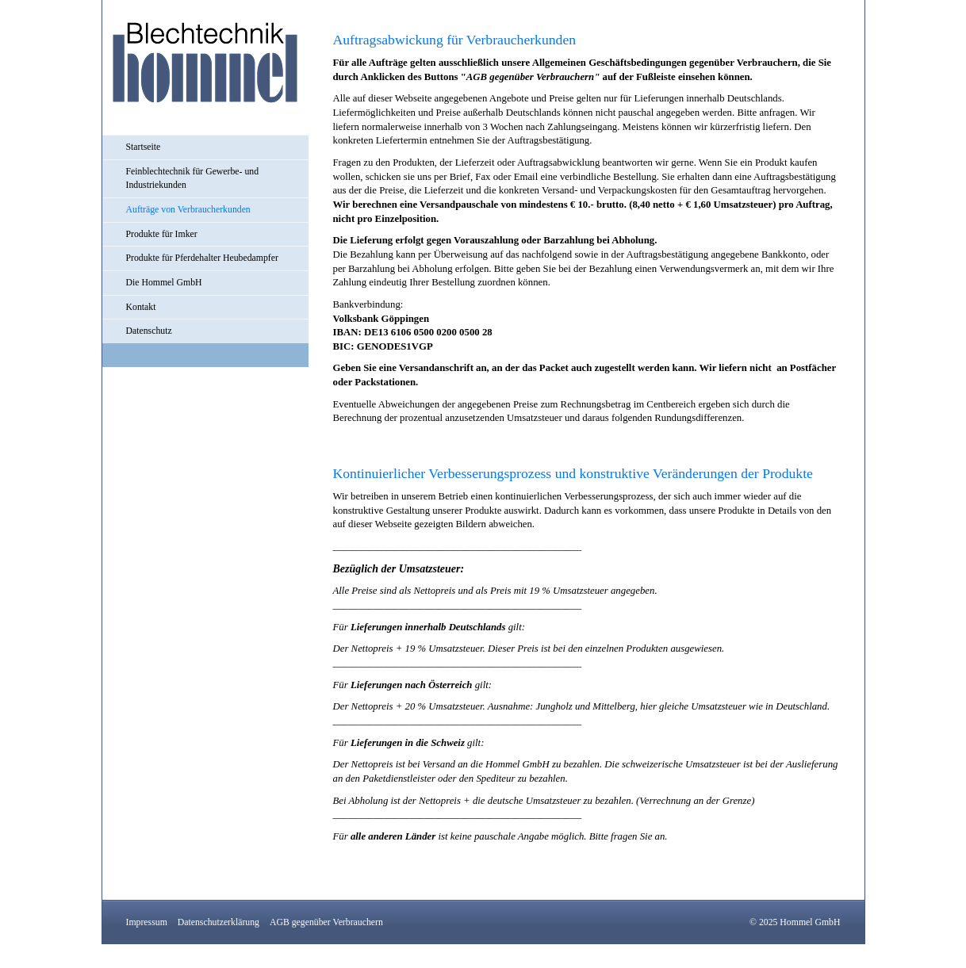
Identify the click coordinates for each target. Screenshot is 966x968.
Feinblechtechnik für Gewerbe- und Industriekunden (192, 178)
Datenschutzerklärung (218, 922)
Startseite (143, 147)
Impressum (146, 922)
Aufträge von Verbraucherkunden (188, 210)
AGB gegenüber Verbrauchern (326, 922)
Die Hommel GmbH (164, 282)
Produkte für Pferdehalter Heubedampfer (202, 258)
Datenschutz (149, 331)
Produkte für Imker (161, 234)
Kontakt (141, 307)
